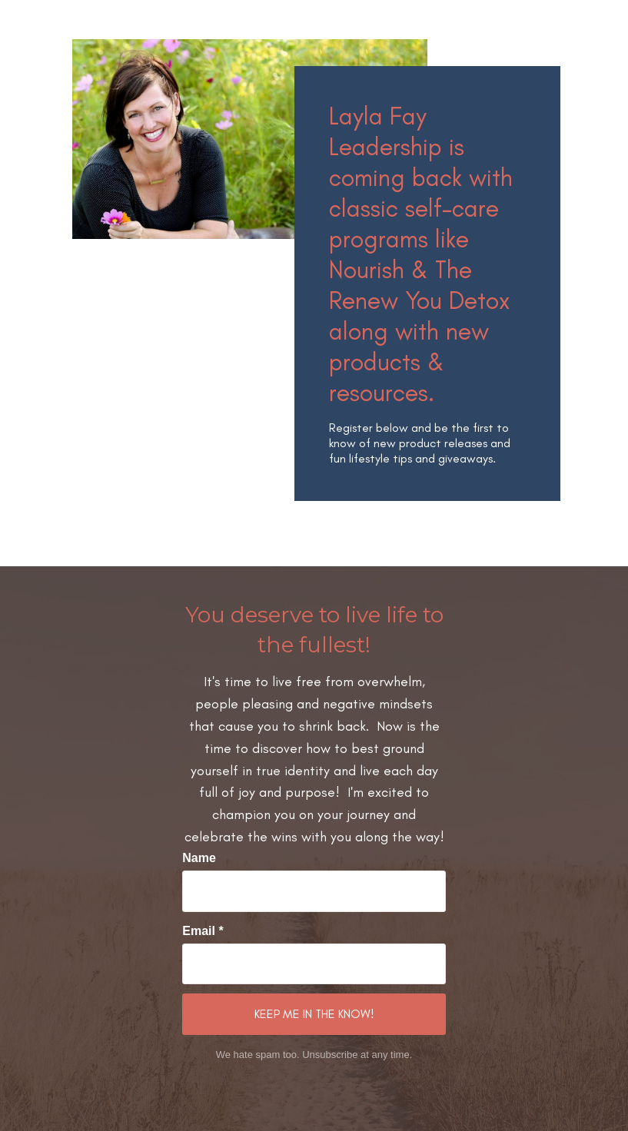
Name (199, 857)
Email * (202, 930)
